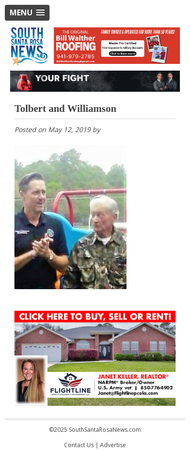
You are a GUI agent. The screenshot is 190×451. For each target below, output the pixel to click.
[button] (27, 13)
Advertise (113, 445)
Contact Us (79, 445)
